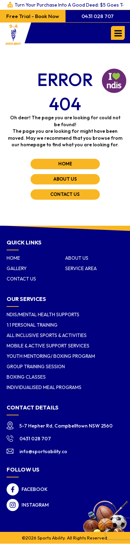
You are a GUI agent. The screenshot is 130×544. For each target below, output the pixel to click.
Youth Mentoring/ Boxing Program (51, 356)
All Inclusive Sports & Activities (47, 335)
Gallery (17, 268)
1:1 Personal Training (32, 325)
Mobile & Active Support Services (48, 346)
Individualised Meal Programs (44, 387)
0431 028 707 (97, 16)
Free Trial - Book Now (32, 16)
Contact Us (21, 279)
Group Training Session (36, 366)
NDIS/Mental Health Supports (43, 314)
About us (76, 258)
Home (13, 258)
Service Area (81, 268)
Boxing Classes (26, 377)
